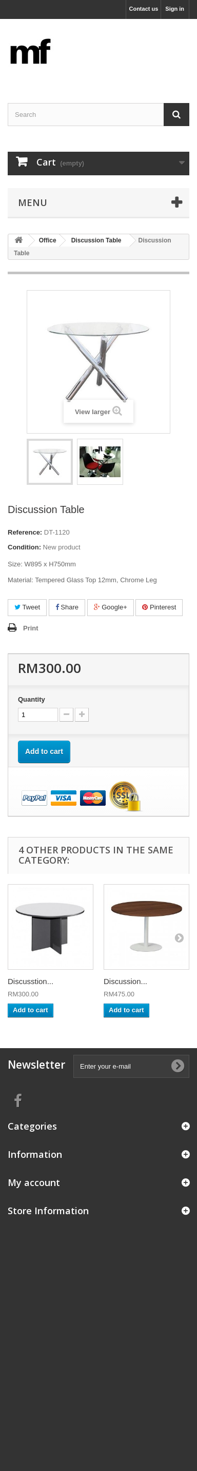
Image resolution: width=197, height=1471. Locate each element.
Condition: (24, 547)
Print (30, 628)
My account (34, 1182)
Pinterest (159, 607)
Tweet (27, 607)
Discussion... (125, 981)
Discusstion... (30, 981)
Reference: (25, 532)
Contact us (143, 9)
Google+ (110, 607)
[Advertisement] (98, 1321)
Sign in (174, 9)
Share (66, 607)
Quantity (31, 699)
